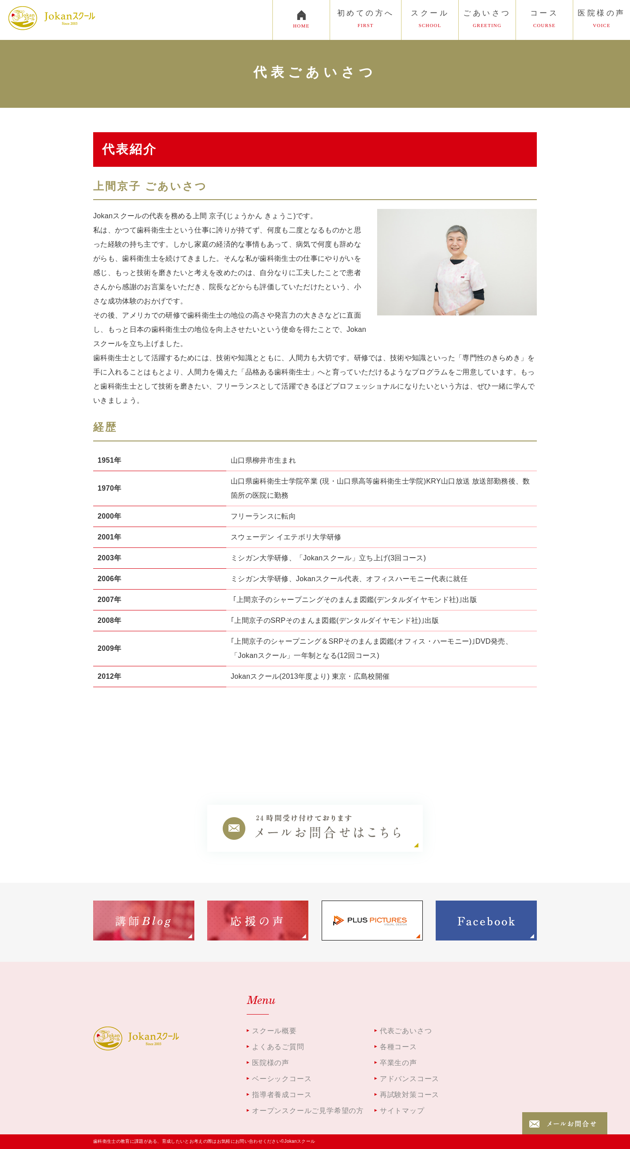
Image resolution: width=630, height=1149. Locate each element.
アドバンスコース (409, 1078)
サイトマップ (402, 1110)
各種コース (398, 1047)
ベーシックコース (281, 1078)
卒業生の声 (398, 1062)
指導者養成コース (281, 1094)
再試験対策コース (409, 1094)
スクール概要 (274, 1031)
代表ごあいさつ (406, 1031)
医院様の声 (270, 1062)
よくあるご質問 (278, 1047)
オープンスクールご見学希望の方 (308, 1110)
